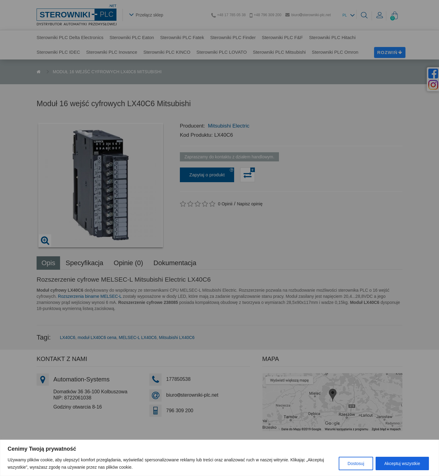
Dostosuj (356, 463)
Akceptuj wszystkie (402, 463)
